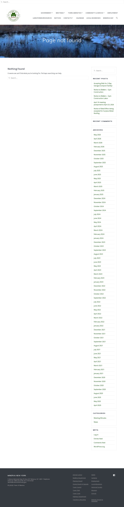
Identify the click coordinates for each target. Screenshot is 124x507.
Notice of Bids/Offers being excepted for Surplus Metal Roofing (104, 111)
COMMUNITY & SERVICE (94, 13)
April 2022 (97, 314)
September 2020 (100, 389)
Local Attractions (96, 484)
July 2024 (97, 214)
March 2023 (98, 274)
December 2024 (99, 198)
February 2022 (99, 322)
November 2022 (99, 290)
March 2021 (98, 365)
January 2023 (98, 282)
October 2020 (99, 385)
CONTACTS (68, 18)
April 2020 (97, 405)
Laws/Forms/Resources (42, 18)
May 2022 (97, 310)
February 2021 (99, 369)
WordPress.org (99, 447)
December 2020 (99, 377)
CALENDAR (80, 18)
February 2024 (99, 234)
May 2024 (97, 222)
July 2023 (97, 258)
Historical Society (96, 487)
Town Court (76, 493)
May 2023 (97, 266)
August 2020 (98, 393)
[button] (117, 18)
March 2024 (98, 230)
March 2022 (98, 318)
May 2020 (97, 401)
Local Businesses (94, 18)
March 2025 (98, 186)
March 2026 (98, 143)
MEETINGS (60, 13)
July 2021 (97, 350)
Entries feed (98, 439)
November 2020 (99, 381)
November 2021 (99, 334)
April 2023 (97, 270)
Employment (95, 481)
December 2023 (99, 242)
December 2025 (99, 151)
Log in (96, 435)
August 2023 (98, 254)
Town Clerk (76, 490)
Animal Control (77, 475)
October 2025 (99, 159)
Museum (94, 490)
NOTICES (57, 18)
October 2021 (99, 338)
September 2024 (100, 210)
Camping (94, 478)
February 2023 (99, 278)
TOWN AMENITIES (74, 13)
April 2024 (97, 226)
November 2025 (99, 155)
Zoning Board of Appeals (80, 484)
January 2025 (98, 194)
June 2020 (97, 397)
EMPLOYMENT (113, 13)
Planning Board (77, 481)
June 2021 (97, 353)
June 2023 (97, 262)
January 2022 (98, 326)
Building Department (79, 478)
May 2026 (97, 135)
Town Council (77, 487)
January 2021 (98, 373)
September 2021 (100, 342)
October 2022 (99, 294)
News (96, 422)
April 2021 (97, 361)
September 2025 (100, 162)
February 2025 (99, 190)
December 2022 (99, 286)
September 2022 (100, 298)
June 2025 (97, 174)
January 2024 (98, 238)
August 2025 (98, 166)
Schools (93, 493)
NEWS (93, 475)
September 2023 (100, 250)
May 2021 (97, 357)
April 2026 (97, 139)
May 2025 (97, 178)
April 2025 (97, 182)
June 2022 (97, 306)
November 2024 (99, 202)
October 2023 (99, 246)
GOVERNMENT (46, 13)
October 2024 (99, 206)
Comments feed (99, 443)
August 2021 (98, 346)
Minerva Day (108, 18)
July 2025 (97, 170)
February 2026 (99, 147)
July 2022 (97, 302)
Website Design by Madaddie (97, 500)
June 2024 (97, 218)
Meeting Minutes (100, 418)
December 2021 (99, 330)
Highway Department (79, 496)
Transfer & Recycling (79, 500)
